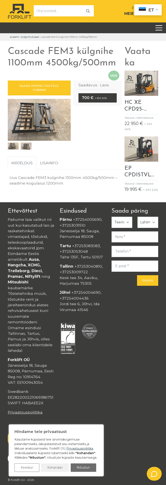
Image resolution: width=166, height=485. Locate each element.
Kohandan (55, 467)
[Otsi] (88, 10)
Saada (147, 280)
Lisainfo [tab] (49, 163)
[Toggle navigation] (159, 27)
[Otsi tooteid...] (58, 10)
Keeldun (27, 467)
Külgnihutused (30, 36)
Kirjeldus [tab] (22, 163)
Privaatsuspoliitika (25, 412)
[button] (66, 120)
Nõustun (83, 467)
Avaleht (14, 36)
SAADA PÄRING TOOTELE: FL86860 (39, 88)
